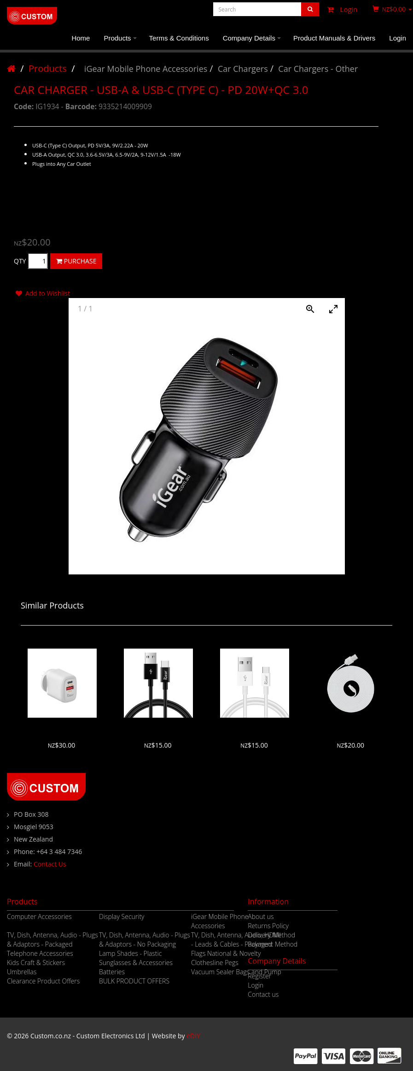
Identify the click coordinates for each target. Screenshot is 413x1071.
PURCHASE (76, 261)
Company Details (253, 42)
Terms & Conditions (179, 38)
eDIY (193, 1035)
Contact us (263, 994)
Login (340, 9)
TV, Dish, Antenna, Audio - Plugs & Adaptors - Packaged (52, 939)
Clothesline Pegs (214, 962)
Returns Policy (268, 925)
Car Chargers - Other (318, 68)
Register (259, 976)
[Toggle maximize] (333, 309)
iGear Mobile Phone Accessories (146, 68)
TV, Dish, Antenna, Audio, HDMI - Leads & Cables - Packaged (236, 939)
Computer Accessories (39, 916)
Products (121, 42)
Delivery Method (271, 935)
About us (260, 916)
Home (80, 38)
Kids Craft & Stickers (36, 962)
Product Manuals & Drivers (334, 38)
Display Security (122, 916)
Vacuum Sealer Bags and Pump (236, 971)
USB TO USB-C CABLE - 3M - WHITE (351, 727)
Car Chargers (243, 68)
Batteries (112, 971)
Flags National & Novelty (226, 953)
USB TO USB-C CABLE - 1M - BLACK (158, 727)
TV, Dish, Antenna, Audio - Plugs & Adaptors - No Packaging (144, 939)
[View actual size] (310, 309)
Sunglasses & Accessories (136, 962)
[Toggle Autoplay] (287, 309)
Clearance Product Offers (43, 981)
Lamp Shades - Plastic (130, 953)
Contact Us (50, 864)
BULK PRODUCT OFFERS (134, 981)
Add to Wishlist (42, 293)
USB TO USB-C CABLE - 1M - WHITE (255, 727)
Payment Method (272, 944)
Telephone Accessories (40, 953)
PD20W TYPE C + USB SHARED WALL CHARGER (62, 727)
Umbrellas (21, 971)
